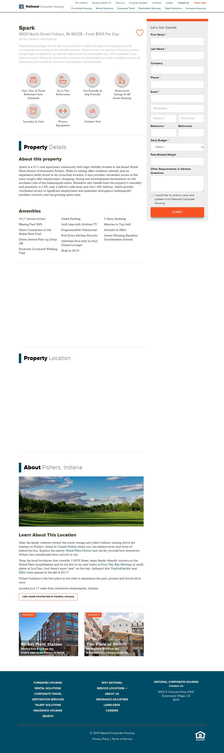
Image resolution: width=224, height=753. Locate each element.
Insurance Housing (196, 8)
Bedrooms (158, 126)
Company (157, 63)
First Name (158, 34)
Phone (156, 77)
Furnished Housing (81, 8)
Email (155, 92)
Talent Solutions (173, 8)
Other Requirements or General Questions (171, 171)
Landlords (156, 3)
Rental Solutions (104, 8)
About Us (120, 3)
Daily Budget (160, 140)
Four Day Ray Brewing (116, 564)
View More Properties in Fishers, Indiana (48, 596)
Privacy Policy (100, 739)
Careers (169, 3)
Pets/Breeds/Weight (163, 154)
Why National (81, 3)
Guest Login (200, 3)
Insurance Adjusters (138, 3)
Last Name (158, 49)
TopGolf (116, 568)
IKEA (22, 572)
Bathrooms (185, 126)
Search (47, 716)
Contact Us (183, 3)
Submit (177, 212)
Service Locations (101, 3)
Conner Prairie (66, 546)
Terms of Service (122, 739)
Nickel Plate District (79, 550)
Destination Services (150, 8)
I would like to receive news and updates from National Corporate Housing (173, 199)
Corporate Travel (126, 8)
